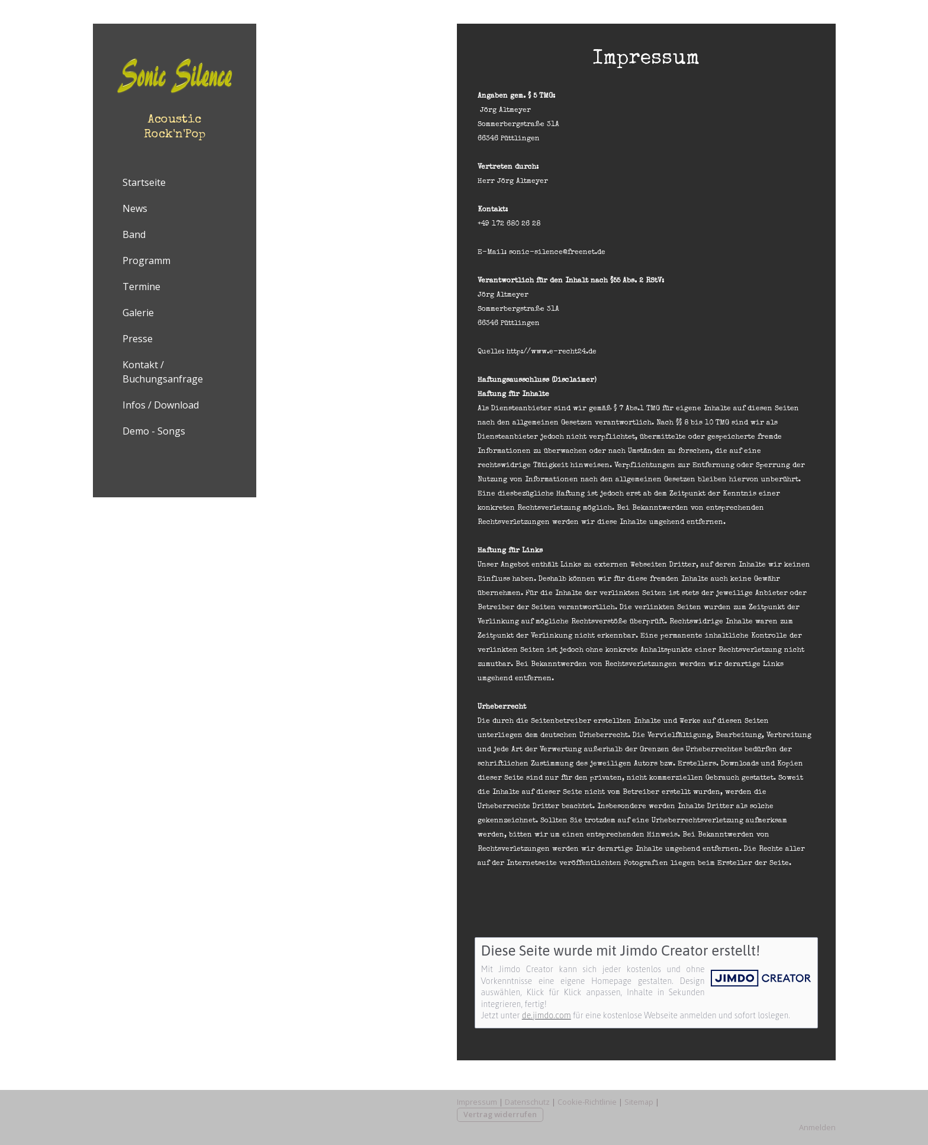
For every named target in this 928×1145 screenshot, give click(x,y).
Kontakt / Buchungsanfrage (163, 371)
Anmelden (817, 1127)
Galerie (138, 312)
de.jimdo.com (546, 1015)
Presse (138, 338)
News (135, 208)
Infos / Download (161, 404)
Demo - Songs (154, 431)
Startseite (144, 182)
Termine (141, 286)
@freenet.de (584, 252)
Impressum (477, 1101)
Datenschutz (527, 1101)
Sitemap (638, 1101)
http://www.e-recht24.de (552, 352)
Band (134, 234)
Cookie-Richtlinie (587, 1101)
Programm (146, 260)
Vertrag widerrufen (500, 1114)
